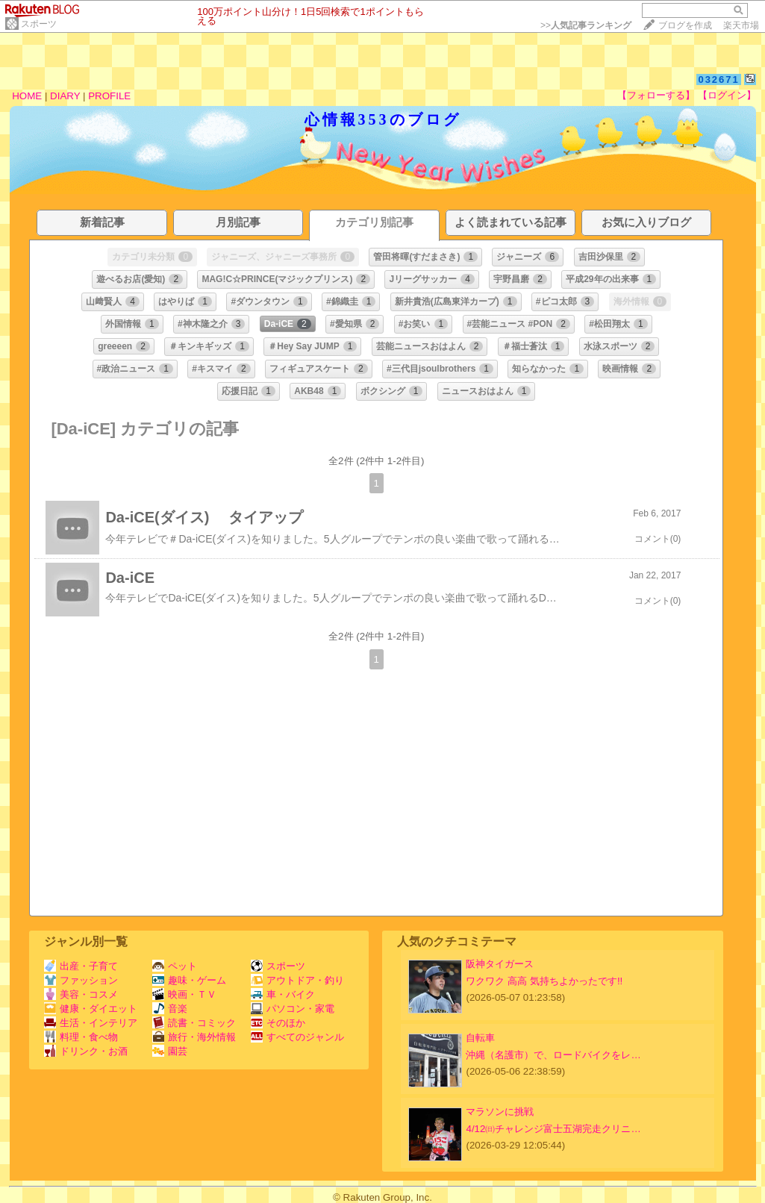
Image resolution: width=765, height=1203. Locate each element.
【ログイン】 (727, 95)
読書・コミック (194, 1022)
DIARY (65, 95)
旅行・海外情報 (194, 1037)
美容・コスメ (81, 994)
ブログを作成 (685, 25)
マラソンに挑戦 (500, 1111)
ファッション (81, 980)
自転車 (480, 1037)
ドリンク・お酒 (86, 1051)
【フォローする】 (656, 95)
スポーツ (39, 24)
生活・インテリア (90, 1022)
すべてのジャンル (297, 1037)
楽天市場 (741, 25)
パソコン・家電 (292, 1008)
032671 (718, 79)
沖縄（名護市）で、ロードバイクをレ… (553, 1054)
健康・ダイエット (90, 1008)
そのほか (278, 1022)
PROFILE (109, 95)
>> (585, 25)
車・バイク (283, 994)
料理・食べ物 (81, 1037)
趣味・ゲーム (189, 980)
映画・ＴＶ (184, 994)
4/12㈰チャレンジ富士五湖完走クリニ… (553, 1128)
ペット (174, 966)
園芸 (169, 1051)
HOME (27, 95)
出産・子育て (81, 966)
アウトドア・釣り (297, 980)
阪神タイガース (500, 963)
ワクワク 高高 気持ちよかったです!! (544, 981)
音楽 (169, 1008)
